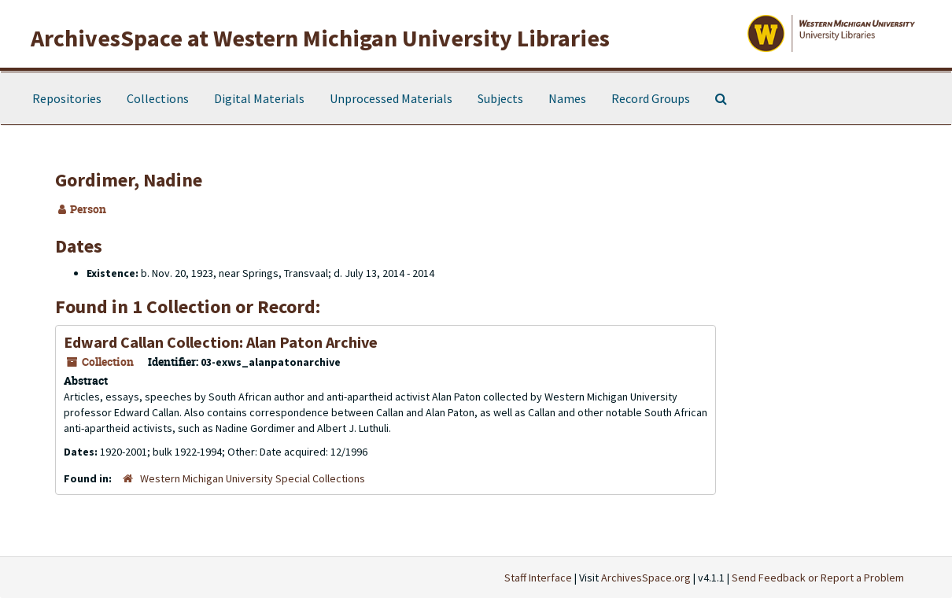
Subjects (500, 98)
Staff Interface (538, 577)
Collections (158, 98)
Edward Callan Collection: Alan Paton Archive (221, 342)
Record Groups (650, 98)
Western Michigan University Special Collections (252, 478)
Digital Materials (259, 98)
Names (567, 98)
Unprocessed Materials (391, 98)
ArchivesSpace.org (646, 577)
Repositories (66, 98)
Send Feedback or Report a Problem (818, 577)
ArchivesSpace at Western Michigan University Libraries (320, 38)
